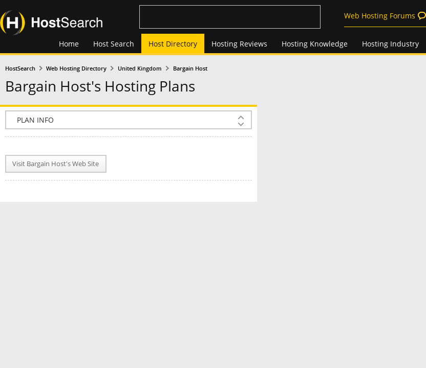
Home (69, 44)
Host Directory (172, 44)
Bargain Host (190, 68)
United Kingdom (140, 68)
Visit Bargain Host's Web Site (55, 163)
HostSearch (20, 68)
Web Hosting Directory (76, 68)
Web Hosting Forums (379, 15)
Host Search (113, 44)
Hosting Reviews (239, 44)
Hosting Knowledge (315, 44)
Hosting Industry (390, 44)
